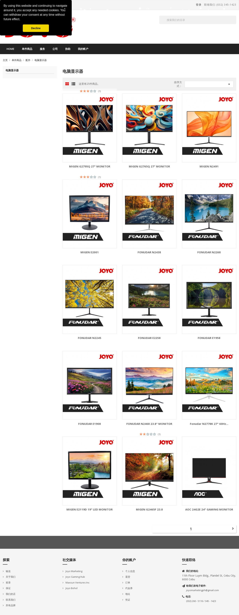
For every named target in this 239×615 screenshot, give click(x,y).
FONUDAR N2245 (89, 338)
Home (10, 49)
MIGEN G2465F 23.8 (149, 509)
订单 (127, 582)
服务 (42, 49)
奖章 (8, 582)
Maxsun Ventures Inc (77, 582)
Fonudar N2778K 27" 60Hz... (209, 423)
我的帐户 (83, 49)
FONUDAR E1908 (89, 423)
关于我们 (10, 576)
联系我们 (10, 599)
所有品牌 (10, 605)
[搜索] (197, 20)
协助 (67, 49)
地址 (127, 594)
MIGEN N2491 (209, 166)
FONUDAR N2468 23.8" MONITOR (149, 423)
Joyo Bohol (71, 588)
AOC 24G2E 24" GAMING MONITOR (209, 509)
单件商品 (27, 49)
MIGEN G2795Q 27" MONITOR (89, 166)
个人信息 (130, 571)
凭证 (127, 599)
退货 (127, 576)
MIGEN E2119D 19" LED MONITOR (89, 509)
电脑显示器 (12, 70)
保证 (8, 588)
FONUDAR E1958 (209, 338)
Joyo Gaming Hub (75, 576)
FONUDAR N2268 (209, 252)
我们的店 (10, 594)
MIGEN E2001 (89, 252)
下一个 (233, 528)
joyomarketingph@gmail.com (202, 590)
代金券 (129, 588)
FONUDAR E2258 (149, 338)
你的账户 (129, 560)
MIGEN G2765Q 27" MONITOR (149, 166)
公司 (55, 49)
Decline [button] (36, 28)
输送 (8, 571)
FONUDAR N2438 (149, 252)
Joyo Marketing (73, 571)
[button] (21, 19)
